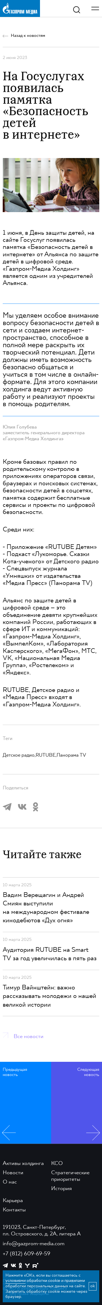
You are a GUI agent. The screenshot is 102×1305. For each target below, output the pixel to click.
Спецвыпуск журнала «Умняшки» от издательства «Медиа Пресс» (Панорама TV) (47, 576)
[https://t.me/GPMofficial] (5, 1265)
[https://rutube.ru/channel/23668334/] (35, 1265)
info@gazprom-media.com (33, 1244)
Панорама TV (71, 755)
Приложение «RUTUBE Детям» (52, 547)
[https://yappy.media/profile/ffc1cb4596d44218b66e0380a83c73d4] (27, 1265)
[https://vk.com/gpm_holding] (13, 1265)
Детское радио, (19, 755)
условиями (15, 1281)
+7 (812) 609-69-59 (26, 1254)
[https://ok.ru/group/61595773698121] (20, 1265)
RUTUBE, (46, 755)
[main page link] (20, 8)
